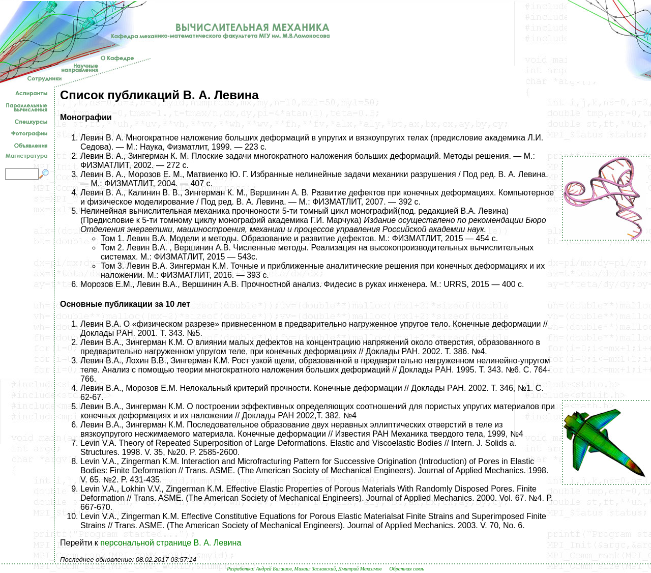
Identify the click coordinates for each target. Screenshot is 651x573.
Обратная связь (406, 568)
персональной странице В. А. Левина (170, 542)
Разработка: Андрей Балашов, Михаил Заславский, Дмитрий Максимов (304, 568)
